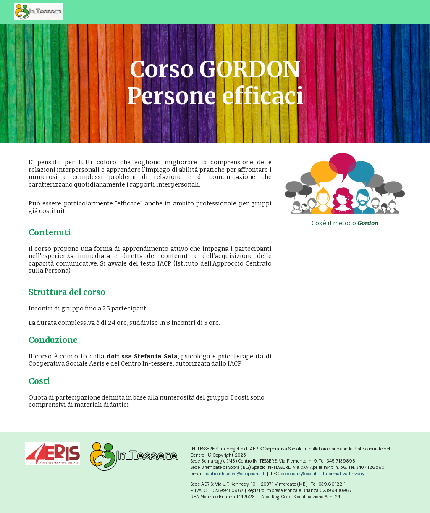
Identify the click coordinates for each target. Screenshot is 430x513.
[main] (215, 83)
